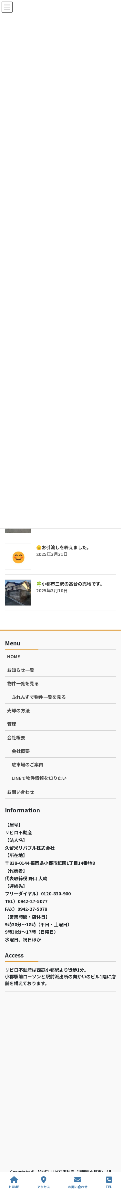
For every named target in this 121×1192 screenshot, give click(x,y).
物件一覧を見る (23, 683)
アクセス (43, 1182)
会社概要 (16, 737)
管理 (11, 724)
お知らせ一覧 (20, 670)
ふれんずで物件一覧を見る (39, 697)
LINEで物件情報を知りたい (39, 778)
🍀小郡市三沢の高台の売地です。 (70, 583)
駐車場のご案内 (27, 764)
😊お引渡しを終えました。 (63, 547)
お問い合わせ (20, 792)
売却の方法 (18, 710)
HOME (13, 656)
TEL (109, 1182)
